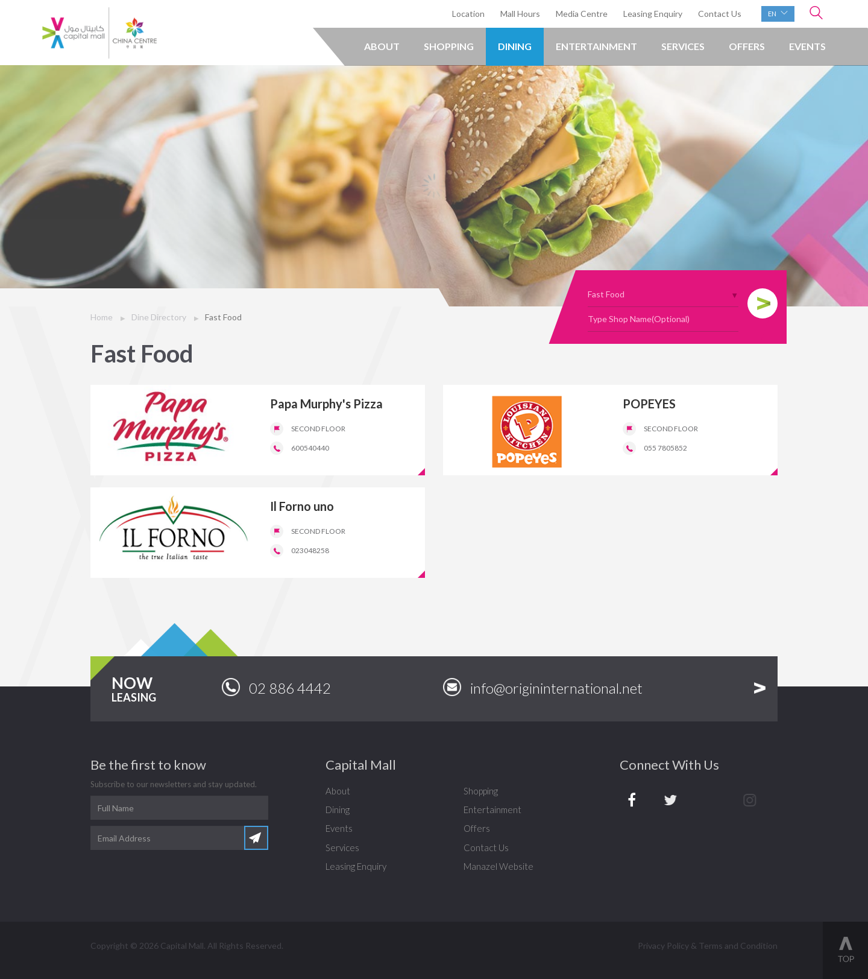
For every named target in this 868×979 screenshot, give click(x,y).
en (778, 13)
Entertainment (596, 46)
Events (807, 46)
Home (101, 317)
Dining (515, 46)
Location (468, 13)
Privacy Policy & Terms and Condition (708, 945)
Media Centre (582, 13)
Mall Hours (520, 13)
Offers (747, 46)
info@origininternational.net (543, 687)
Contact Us (719, 13)
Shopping (449, 46)
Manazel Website (498, 866)
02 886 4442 (276, 687)
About (382, 46)
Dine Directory (158, 317)
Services (683, 46)
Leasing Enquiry (652, 13)
